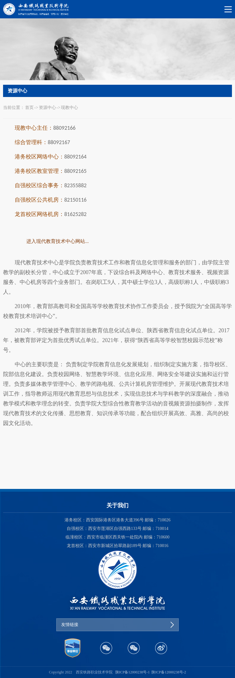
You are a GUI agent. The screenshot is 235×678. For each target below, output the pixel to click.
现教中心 (69, 107)
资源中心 (47, 107)
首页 (29, 107)
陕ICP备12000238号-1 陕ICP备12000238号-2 (150, 672)
